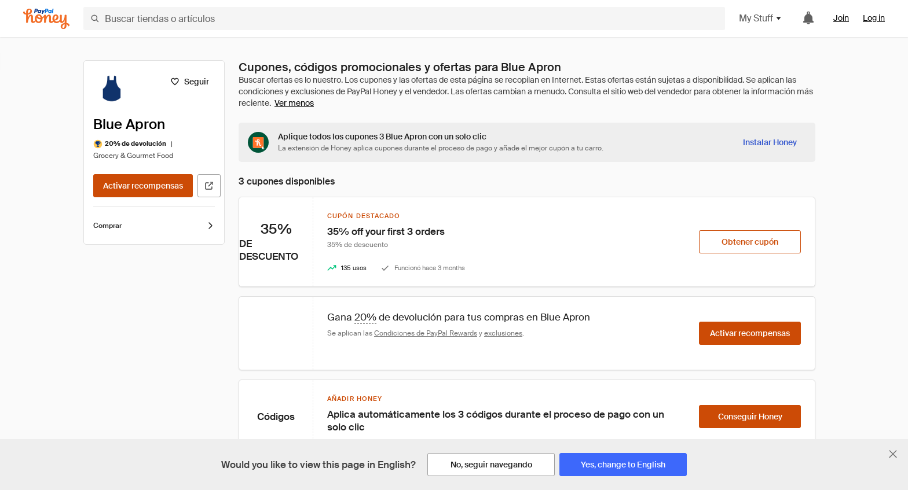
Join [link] (841, 18)
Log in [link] (874, 18)
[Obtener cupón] (750, 241)
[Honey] (46, 19)
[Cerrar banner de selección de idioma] (893, 454)
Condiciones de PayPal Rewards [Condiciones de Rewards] (425, 333)
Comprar (154, 225)
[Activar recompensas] (143, 185)
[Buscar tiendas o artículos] (404, 18)
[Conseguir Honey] (750, 416)
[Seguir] (189, 81)
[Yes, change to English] (623, 464)
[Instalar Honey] (770, 142)
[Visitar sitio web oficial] (209, 185)
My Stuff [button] (760, 18)
